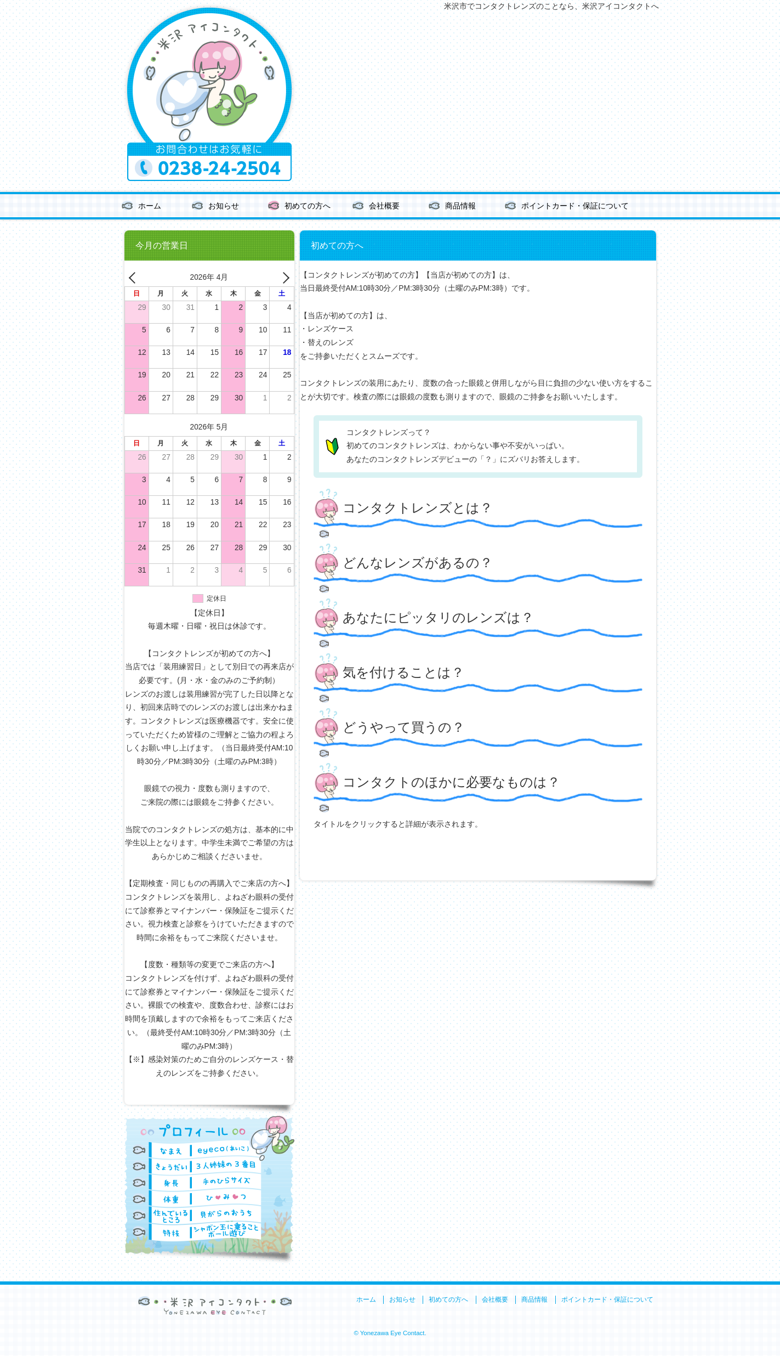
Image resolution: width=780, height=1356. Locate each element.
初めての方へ (307, 206)
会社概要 (384, 206)
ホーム (149, 206)
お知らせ (223, 206)
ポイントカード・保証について (575, 206)
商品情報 (460, 206)
